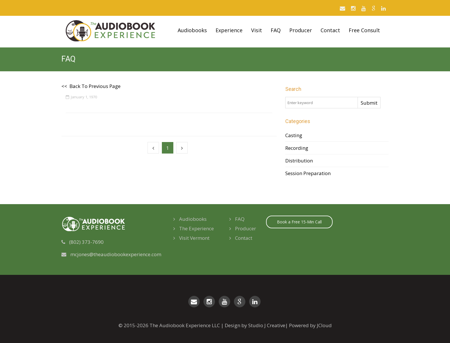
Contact (330, 30)
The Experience (193, 228)
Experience (229, 30)
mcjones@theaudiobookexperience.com (115, 254)
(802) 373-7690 (86, 242)
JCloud (324, 325)
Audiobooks (192, 30)
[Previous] (153, 148)
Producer (300, 30)
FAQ (276, 30)
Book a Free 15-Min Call (299, 222)
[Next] (182, 148)
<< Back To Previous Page (91, 86)
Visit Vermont (191, 238)
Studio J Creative (266, 325)
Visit (256, 30)
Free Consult (364, 30)
